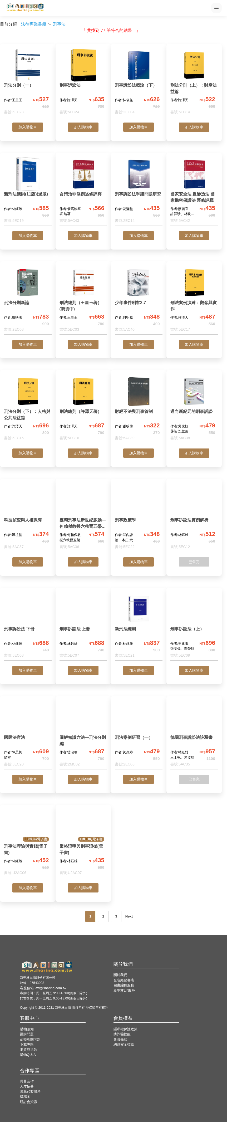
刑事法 (59, 24)
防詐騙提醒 (122, 1034)
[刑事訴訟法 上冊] (83, 626)
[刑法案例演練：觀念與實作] (194, 300)
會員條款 (120, 1039)
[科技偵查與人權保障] (28, 517)
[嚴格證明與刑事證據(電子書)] (83, 843)
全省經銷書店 (123, 980)
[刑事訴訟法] (83, 82)
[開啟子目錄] (216, 8)
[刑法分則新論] (28, 300)
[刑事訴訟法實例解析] (194, 517)
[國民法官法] (28, 734)
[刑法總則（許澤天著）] (83, 408)
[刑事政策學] (138, 517)
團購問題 (27, 1034)
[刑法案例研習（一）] (138, 734)
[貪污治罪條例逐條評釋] (83, 191)
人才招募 (27, 1086)
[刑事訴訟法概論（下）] (138, 82)
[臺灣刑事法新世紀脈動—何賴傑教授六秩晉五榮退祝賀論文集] (83, 517)
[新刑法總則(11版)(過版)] (28, 191)
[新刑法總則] (138, 626)
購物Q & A (28, 1055)
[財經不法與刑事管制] (138, 408)
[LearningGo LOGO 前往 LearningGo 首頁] (25, 8)
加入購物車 (27, 127)
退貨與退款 (28, 1050)
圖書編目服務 (123, 985)
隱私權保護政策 (125, 1029)
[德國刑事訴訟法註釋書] (194, 734)
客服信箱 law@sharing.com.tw (43, 988)
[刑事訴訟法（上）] (194, 626)
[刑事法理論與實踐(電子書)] (28, 843)
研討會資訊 (28, 1102)
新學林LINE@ (124, 990)
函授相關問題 (30, 1039)
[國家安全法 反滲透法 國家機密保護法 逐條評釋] (194, 191)
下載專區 (27, 1044)
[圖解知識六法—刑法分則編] (83, 734)
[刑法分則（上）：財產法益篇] (194, 82)
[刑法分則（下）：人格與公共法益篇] (28, 408)
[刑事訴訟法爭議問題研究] (138, 191)
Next (129, 916)
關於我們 (120, 975)
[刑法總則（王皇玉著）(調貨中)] (83, 300)
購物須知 (27, 1029)
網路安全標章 (123, 1044)
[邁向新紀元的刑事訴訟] (194, 408)
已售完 (194, 562)
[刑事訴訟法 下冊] (28, 626)
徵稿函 (25, 1097)
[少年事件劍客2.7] (138, 300)
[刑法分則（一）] (28, 82)
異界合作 (27, 1081)
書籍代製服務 (30, 1092)
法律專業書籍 (33, 24)
